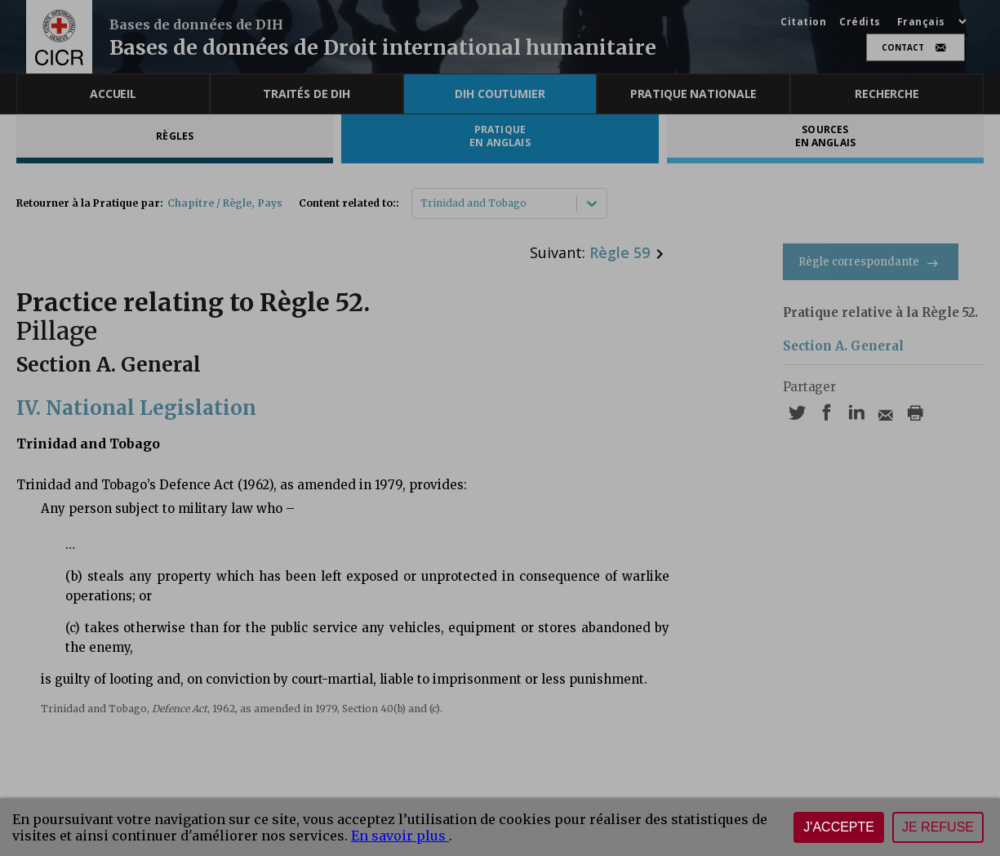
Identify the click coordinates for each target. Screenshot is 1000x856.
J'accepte (838, 827)
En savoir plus (400, 835)
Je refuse (938, 827)
